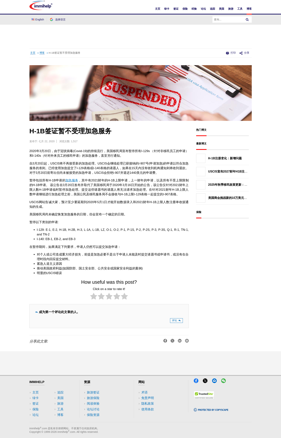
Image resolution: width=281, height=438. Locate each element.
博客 (249, 8)
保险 (185, 8)
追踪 (212, 8)
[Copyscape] (211, 410)
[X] (207, 382)
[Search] (247, 19)
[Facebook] (198, 382)
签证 (176, 8)
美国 (221, 8)
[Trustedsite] (204, 398)
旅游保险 (93, 398)
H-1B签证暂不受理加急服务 (64, 52)
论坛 (203, 8)
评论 (176, 320)
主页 (157, 8)
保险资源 (93, 415)
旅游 (230, 8)
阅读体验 (93, 403)
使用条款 (147, 409)
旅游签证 (93, 392)
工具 (239, 8)
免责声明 (147, 398)
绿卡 (166, 8)
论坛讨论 (93, 409)
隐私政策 (147, 403)
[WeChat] (225, 382)
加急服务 (71, 180)
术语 (144, 392)
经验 (194, 8)
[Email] (216, 382)
